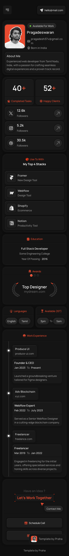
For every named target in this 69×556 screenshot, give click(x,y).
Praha (42, 550)
